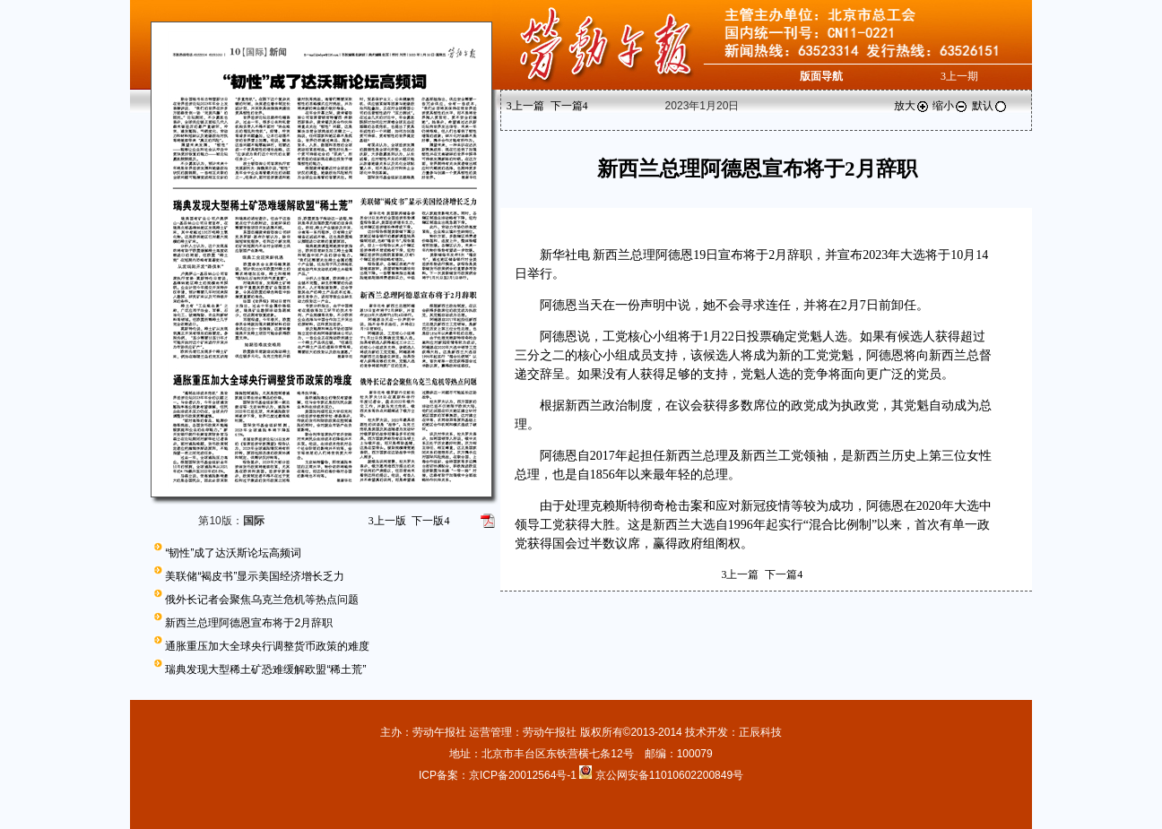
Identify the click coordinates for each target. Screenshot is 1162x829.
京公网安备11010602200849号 (669, 775)
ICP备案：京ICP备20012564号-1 (499, 775)
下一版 (430, 520)
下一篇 (569, 105)
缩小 (950, 105)
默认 (990, 105)
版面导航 (821, 76)
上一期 (959, 76)
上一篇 (525, 105)
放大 (912, 105)
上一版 (387, 520)
